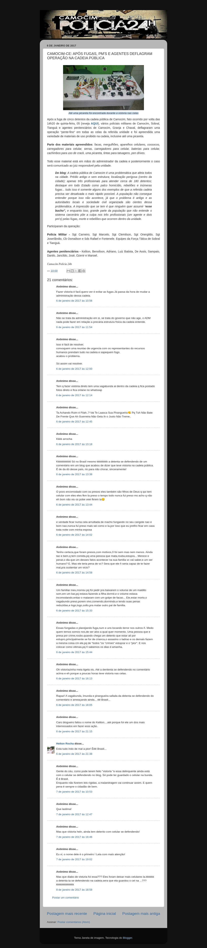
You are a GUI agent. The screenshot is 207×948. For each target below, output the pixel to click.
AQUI (94, 123)
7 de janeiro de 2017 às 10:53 (74, 791)
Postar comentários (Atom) (74, 922)
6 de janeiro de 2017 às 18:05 (74, 704)
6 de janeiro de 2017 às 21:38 (74, 753)
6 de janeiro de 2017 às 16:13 (74, 678)
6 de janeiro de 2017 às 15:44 (74, 652)
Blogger (127, 937)
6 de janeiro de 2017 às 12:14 (74, 395)
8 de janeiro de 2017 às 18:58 (74, 889)
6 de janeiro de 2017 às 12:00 (74, 368)
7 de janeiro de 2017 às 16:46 (74, 836)
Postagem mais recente (67, 913)
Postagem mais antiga (141, 913)
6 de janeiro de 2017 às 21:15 (74, 731)
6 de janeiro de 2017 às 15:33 (74, 610)
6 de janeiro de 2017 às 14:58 (74, 572)
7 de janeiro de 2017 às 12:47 (74, 814)
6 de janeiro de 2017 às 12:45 (74, 421)
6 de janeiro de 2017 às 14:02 (74, 534)
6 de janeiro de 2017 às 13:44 (74, 504)
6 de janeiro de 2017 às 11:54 (74, 327)
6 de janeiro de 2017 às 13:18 (74, 444)
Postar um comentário (65, 897)
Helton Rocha (65, 743)
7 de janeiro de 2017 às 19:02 (74, 859)
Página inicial (104, 913)
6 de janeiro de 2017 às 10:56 (74, 300)
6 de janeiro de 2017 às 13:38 (74, 474)
